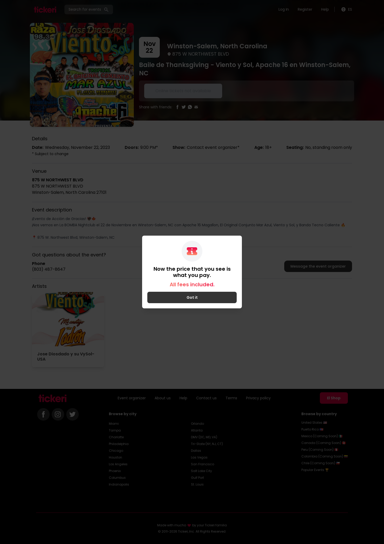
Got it (192, 297)
